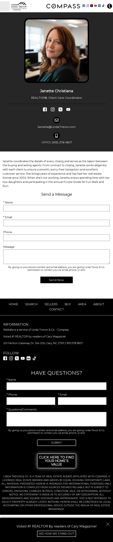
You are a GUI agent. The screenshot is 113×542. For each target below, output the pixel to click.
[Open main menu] (5, 6)
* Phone (11, 394)
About (98, 304)
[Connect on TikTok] (103, 6)
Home (13, 304)
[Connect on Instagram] (87, 6)
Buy (68, 304)
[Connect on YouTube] (95, 6)
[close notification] (107, 523)
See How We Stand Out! (56, 533)
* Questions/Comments (21, 409)
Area (82, 304)
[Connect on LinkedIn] (99, 6)
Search (31, 304)
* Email (7, 217)
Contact (56, 309)
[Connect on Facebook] (84, 6)
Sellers (51, 304)
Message (8, 246)
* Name (8, 202)
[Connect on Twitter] (91, 6)
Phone (7, 232)
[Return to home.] (27, 6)
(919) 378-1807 (56, 143)
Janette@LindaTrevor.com (56, 127)
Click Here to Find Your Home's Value (56, 460)
